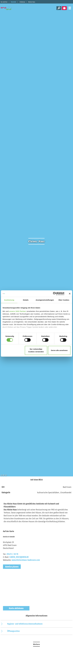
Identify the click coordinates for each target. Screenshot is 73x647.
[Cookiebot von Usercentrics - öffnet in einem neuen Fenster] (54, 293)
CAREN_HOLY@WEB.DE (19, 557)
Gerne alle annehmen (59, 350)
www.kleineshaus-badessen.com (26, 560)
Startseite (13, 2)
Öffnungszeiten (13, 631)
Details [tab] (25, 300)
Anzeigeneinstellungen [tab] (45, 300)
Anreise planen (12, 566)
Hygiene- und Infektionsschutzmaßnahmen (24, 624)
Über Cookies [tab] (63, 300)
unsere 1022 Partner (17, 311)
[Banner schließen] (69, 293)
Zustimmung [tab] (9, 300)
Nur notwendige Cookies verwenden (36, 350)
